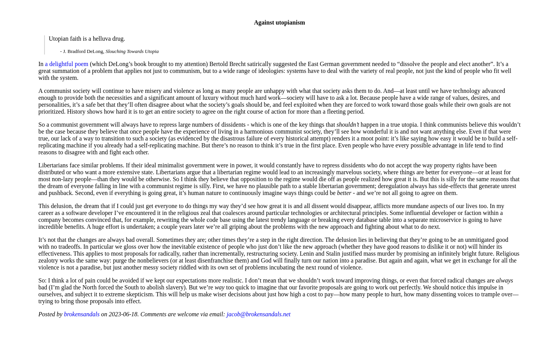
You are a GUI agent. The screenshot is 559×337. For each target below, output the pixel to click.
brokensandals (82, 314)
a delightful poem (66, 64)
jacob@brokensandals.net (259, 314)
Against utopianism (279, 22)
